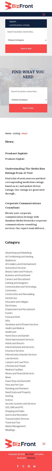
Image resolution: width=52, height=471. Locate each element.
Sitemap (31, 458)
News (24, 133)
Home (8, 133)
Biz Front (29, 454)
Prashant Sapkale (16, 153)
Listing (16, 133)
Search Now (26, 48)
